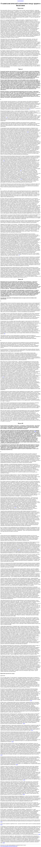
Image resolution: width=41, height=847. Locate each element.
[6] (21, 179)
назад (31, 700)
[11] (15, 507)
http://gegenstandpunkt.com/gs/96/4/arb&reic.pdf (8, 846)
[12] (18, 549)
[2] (6, 117)
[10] (35, 431)
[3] (0, 725)
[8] (4, 333)
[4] (3, 160)
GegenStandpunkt (20, 0)
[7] (19, 255)
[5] (20, 170)
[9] (0, 796)
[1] (29, 109)
